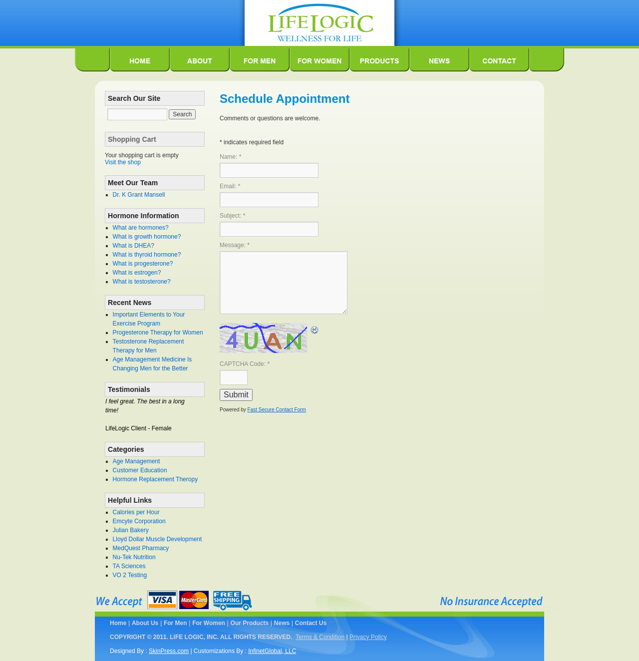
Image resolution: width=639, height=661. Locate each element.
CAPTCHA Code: (245, 363)
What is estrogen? (137, 272)
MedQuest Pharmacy (141, 548)
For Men (175, 623)
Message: (235, 245)
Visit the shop (123, 162)
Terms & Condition (320, 637)
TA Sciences (129, 566)
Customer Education (140, 470)
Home (118, 623)
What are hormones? (141, 227)
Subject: (232, 215)
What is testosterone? (142, 281)
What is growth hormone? (147, 236)
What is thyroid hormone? (147, 254)
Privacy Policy (368, 637)
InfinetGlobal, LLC (272, 651)
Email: (230, 186)
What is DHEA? (133, 245)
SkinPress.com (169, 651)
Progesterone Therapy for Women (158, 332)
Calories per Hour (136, 512)
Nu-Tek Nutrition (134, 557)
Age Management (136, 461)
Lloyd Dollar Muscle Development (157, 539)
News (282, 623)
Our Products (250, 623)
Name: (230, 156)
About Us (145, 623)
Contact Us (310, 623)
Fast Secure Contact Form (277, 409)
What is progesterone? (143, 263)
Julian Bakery (131, 530)
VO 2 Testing (130, 575)
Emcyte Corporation (139, 521)
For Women (208, 623)
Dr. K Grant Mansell (139, 194)
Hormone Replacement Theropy (155, 479)
